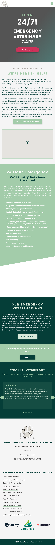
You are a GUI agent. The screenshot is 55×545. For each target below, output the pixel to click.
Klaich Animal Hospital (10, 489)
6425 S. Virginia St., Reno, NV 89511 (27, 447)
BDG (40, 542)
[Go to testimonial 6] (31, 412)
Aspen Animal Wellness (11, 477)
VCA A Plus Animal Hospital (12, 512)
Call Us (27, 357)
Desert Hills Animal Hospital (12, 483)
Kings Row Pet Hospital (11, 486)
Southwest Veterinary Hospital (13, 508)
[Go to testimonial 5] (29, 412)
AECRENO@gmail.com (27, 455)
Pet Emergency (27, 50)
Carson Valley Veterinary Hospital (14, 480)
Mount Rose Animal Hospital (12, 493)
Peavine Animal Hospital (11, 502)
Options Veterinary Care (11, 496)
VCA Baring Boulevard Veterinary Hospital (17, 515)
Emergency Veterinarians (27, 122)
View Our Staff (27, 336)
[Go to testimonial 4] (28, 412)
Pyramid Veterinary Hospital (12, 505)
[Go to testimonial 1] (23, 412)
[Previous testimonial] (2, 397)
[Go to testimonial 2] (25, 412)
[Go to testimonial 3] (26, 412)
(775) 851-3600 (27, 451)
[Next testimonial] (53, 397)
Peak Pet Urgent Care (10, 499)
